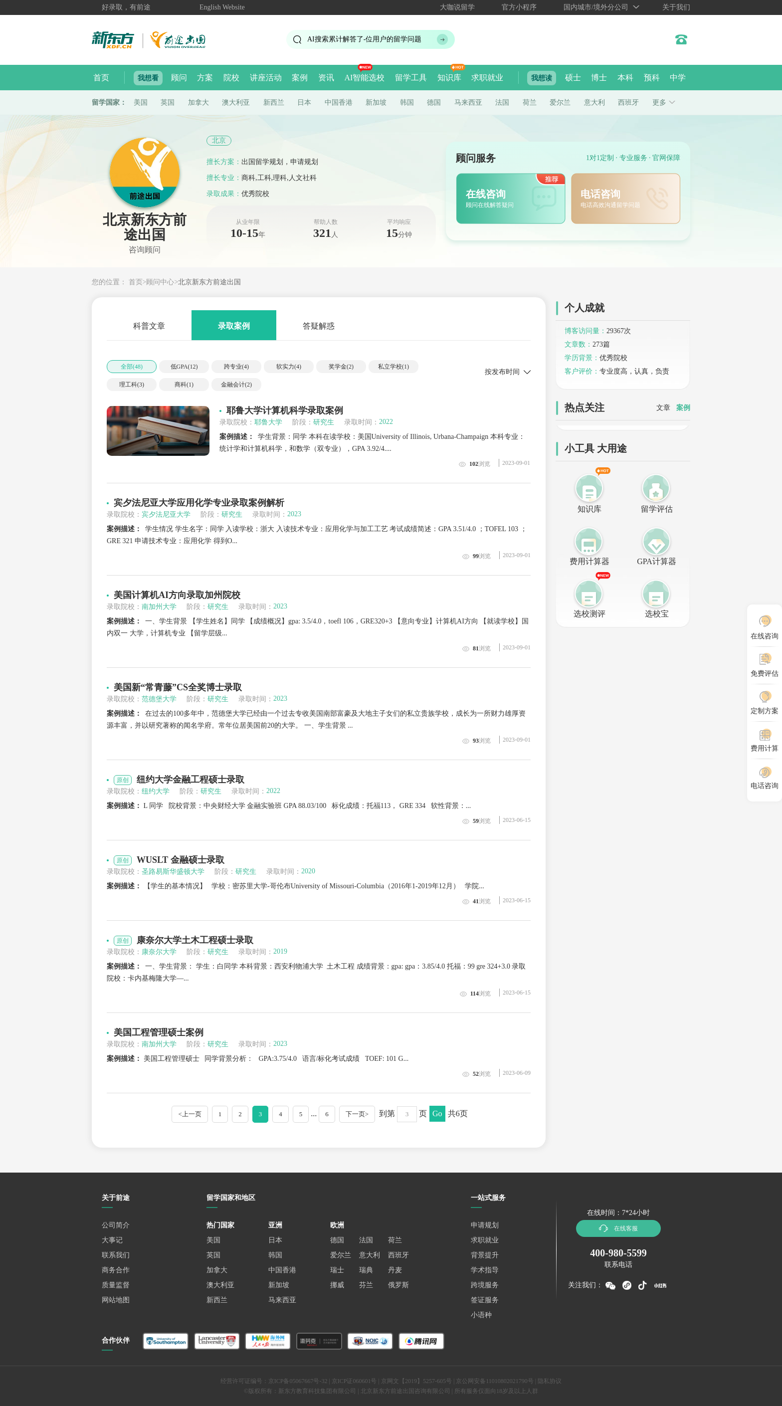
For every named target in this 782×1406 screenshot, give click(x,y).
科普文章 (149, 325)
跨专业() (236, 366)
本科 (625, 77)
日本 (304, 102)
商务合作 (116, 1270)
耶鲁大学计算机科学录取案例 (284, 410)
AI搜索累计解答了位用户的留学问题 (364, 39)
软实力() (288, 366)
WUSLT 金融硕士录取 (180, 860)
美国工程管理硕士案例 (158, 1032)
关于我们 (676, 7)
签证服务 (485, 1300)
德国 (434, 102)
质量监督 (116, 1285)
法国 (502, 102)
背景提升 (485, 1255)
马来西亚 (468, 102)
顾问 (179, 77)
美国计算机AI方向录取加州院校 (177, 595)
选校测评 (589, 613)
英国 (168, 102)
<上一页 (189, 1114)
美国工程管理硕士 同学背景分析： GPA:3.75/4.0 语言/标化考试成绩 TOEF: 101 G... (257, 1058)
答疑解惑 (319, 325)
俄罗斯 (398, 1285)
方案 (205, 77)
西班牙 (628, 102)
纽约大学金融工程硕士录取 (190, 780)
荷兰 (530, 102)
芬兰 (366, 1285)
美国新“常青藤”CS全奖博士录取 (178, 687)
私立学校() (393, 366)
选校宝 (657, 613)
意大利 (594, 102)
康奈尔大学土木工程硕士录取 (195, 940)
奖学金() (341, 366)
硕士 (573, 77)
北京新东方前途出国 (209, 282)
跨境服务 (485, 1285)
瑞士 (337, 1270)
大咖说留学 (457, 7)
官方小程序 (519, 7)
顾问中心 (160, 282)
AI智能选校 (364, 77)
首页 (101, 77)
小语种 (481, 1315)
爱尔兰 (560, 102)
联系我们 (116, 1255)
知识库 (449, 77)
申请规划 (485, 1225)
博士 (599, 77)
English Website (222, 7)
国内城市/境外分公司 (596, 7)
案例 (300, 77)
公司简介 (116, 1225)
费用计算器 (589, 561)
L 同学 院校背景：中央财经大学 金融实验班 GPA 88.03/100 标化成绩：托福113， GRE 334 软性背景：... (289, 805)
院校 (231, 77)
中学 (678, 77)
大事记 (112, 1240)
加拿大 (198, 102)
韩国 (407, 102)
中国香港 (339, 102)
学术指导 (485, 1270)
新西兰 (273, 102)
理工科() (131, 384)
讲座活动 (266, 77)
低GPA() (184, 366)
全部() (132, 366)
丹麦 (395, 1270)
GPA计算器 (656, 561)
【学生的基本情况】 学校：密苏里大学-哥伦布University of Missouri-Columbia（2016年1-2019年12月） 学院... (295, 886)
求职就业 (487, 77)
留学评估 (657, 509)
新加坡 (376, 102)
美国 (141, 102)
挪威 (337, 1285)
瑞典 (366, 1270)
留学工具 (411, 77)
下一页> (357, 1114)
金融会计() (236, 384)
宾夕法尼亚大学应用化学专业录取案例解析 (199, 503)
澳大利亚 (236, 102)
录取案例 (234, 325)
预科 (652, 77)
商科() (184, 384)
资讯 (326, 77)
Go (437, 1113)
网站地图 (116, 1300)
